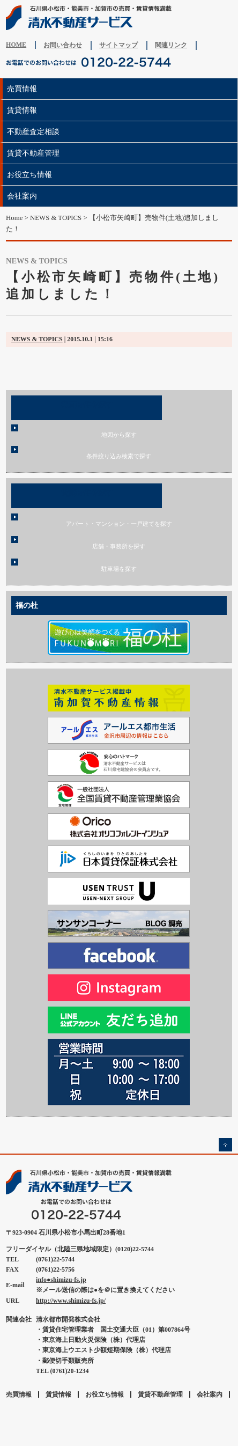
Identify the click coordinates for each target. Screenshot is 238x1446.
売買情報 (22, 88)
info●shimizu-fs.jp (61, 1279)
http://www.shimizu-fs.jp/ (71, 1300)
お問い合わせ (62, 45)
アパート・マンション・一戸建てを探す (119, 523)
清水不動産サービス (91, 17)
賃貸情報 (22, 110)
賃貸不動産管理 (33, 153)
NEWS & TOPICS (37, 339)
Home (14, 218)
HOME (16, 44)
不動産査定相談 (33, 131)
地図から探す (119, 434)
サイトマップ (118, 45)
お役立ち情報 (29, 174)
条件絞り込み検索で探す (118, 456)
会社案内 (22, 196)
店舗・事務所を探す (118, 546)
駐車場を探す (119, 569)
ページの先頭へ (225, 1144)
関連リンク (171, 45)
